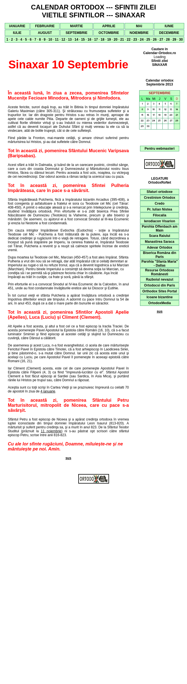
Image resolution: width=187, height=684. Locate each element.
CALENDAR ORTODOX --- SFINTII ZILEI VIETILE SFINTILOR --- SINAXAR (93, 11)
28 (168, 39)
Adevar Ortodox (159, 247)
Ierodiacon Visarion (159, 221)
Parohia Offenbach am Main (159, 228)
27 (161, 39)
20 (115, 39)
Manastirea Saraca (159, 242)
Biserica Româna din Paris (159, 255)
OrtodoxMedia (159, 303)
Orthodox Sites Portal (159, 291)
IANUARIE (17, 26)
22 (129, 39)
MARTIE (76, 26)
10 (50, 39)
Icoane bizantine (159, 297)
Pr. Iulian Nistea (159, 209)
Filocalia (159, 215)
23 (135, 39)
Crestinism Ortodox (159, 198)
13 (70, 39)
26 (155, 39)
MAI (139, 26)
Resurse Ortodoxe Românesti (159, 272)
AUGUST (45, 33)
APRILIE (108, 26)
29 (174, 39)
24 (141, 39)
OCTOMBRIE (109, 33)
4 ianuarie (48, 391)
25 (148, 39)
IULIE (17, 33)
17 (96, 39)
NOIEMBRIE (138, 33)
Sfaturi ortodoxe (160, 192)
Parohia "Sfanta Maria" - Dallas (159, 263)
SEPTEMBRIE (76, 33)
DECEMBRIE (169, 33)
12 (63, 39)
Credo (160, 203)
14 (76, 39)
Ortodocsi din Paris (159, 285)
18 (102, 39)
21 (122, 39)
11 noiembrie (51, 431)
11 (56, 39)
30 (181, 39)
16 (89, 39)
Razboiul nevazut (159, 279)
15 (83, 39)
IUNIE (169, 26)
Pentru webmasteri (159, 149)
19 (109, 39)
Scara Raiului (159, 236)
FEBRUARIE (45, 26)
